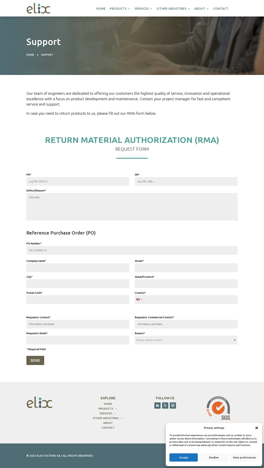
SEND (35, 360)
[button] (256, 428)
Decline (214, 457)
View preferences (244, 457)
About (200, 8)
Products (118, 8)
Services (142, 8)
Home (101, 8)
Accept (183, 457)
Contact (220, 8)
